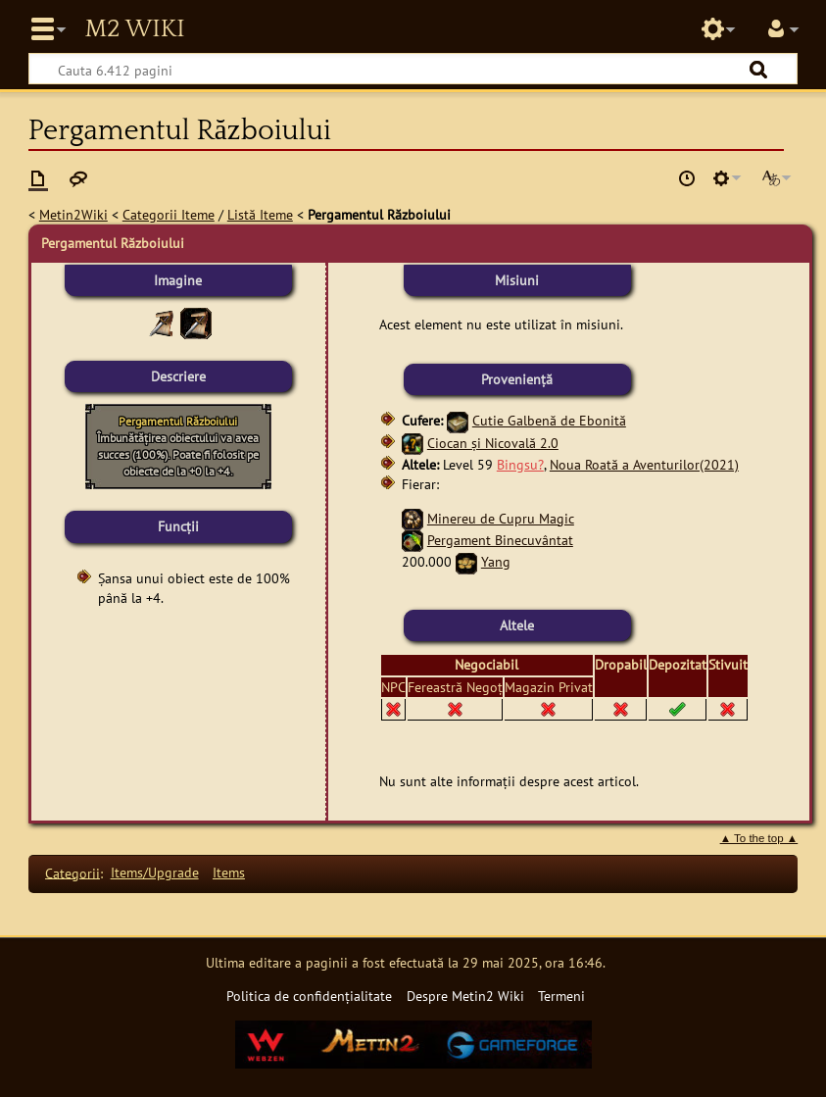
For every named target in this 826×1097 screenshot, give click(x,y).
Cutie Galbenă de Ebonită (549, 420)
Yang (495, 561)
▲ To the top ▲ (759, 838)
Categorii (72, 872)
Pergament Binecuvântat (500, 539)
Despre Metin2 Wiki (465, 995)
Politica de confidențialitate (309, 995)
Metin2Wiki (73, 214)
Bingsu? (520, 464)
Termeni (561, 995)
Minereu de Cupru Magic (500, 518)
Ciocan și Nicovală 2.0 (493, 442)
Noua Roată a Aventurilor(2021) (644, 464)
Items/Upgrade (155, 872)
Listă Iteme (260, 214)
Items (229, 872)
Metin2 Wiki (134, 29)
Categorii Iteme (168, 214)
